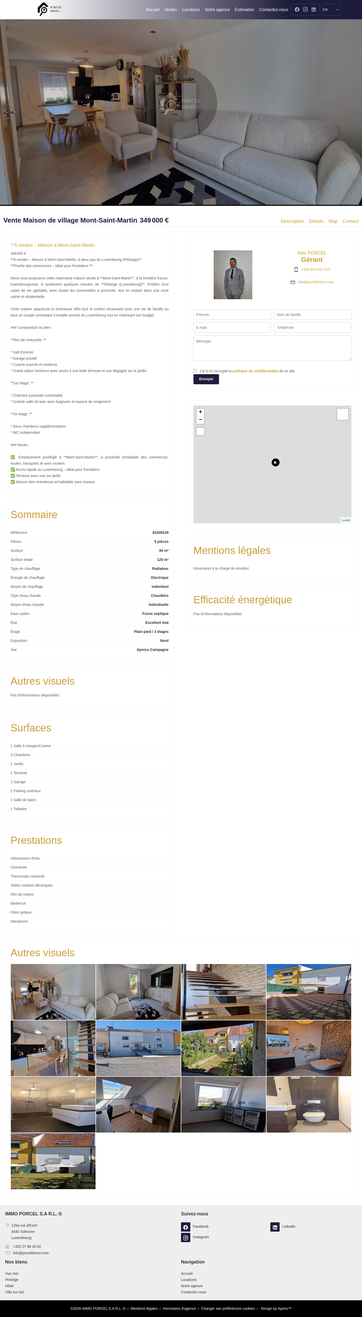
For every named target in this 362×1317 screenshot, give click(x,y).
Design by (276, 1308)
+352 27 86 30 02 (27, 1246)
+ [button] (200, 412)
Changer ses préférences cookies (228, 1308)
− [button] (200, 420)
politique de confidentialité (255, 371)
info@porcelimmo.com (316, 282)
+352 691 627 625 (315, 269)
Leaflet (346, 520)
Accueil (49, 9)
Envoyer (206, 379)
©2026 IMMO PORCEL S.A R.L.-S (98, 1308)
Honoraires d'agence (179, 1308)
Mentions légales (144, 1308)
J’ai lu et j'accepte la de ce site (247, 371)
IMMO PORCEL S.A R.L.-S (33, 1213)
